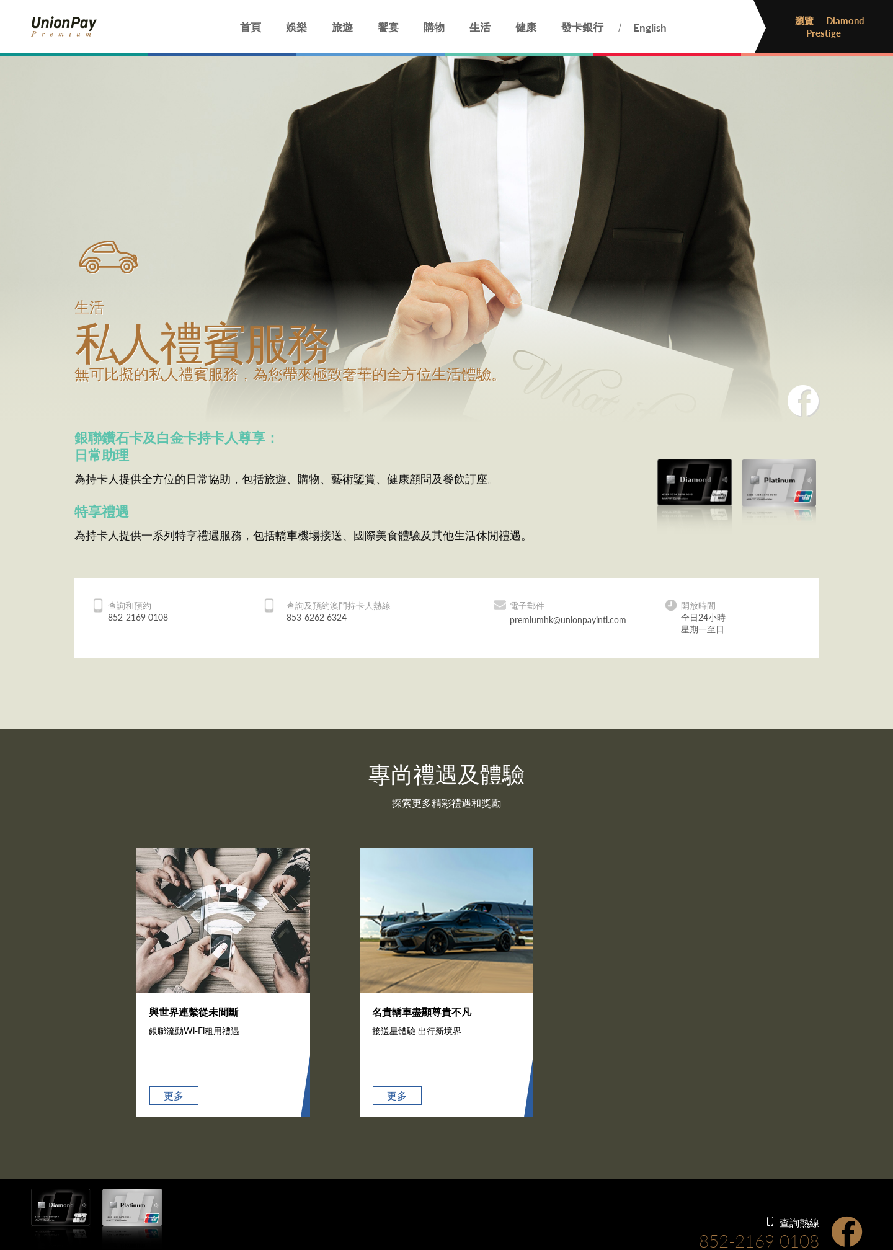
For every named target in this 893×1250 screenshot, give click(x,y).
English (650, 27)
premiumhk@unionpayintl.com (568, 619)
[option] (223, 982)
